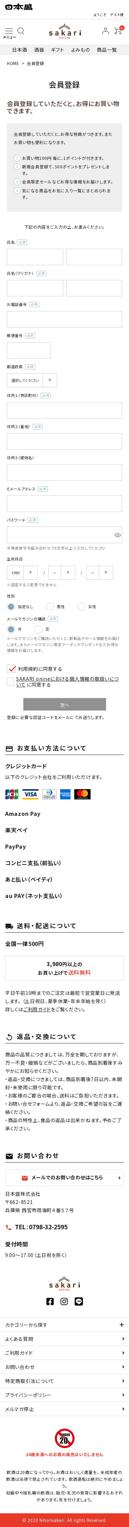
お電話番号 (23, 304)
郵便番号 (21, 336)
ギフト (57, 49)
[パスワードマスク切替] (117, 534)
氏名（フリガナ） (26, 273)
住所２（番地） (25, 427)
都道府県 (21, 367)
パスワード (22, 520)
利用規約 (28, 668)
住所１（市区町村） (29, 396)
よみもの (80, 49)
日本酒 (19, 49)
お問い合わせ (19, 1366)
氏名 (17, 242)
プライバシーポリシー (28, 1394)
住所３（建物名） (21, 457)
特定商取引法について (29, 1380)
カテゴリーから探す (26, 1324)
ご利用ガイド (37, 1009)
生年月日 (15, 559)
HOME (13, 63)
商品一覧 (107, 49)
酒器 (39, 49)
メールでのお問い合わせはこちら (62, 1177)
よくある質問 (19, 1338)
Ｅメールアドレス (27, 489)
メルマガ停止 (19, 1409)
